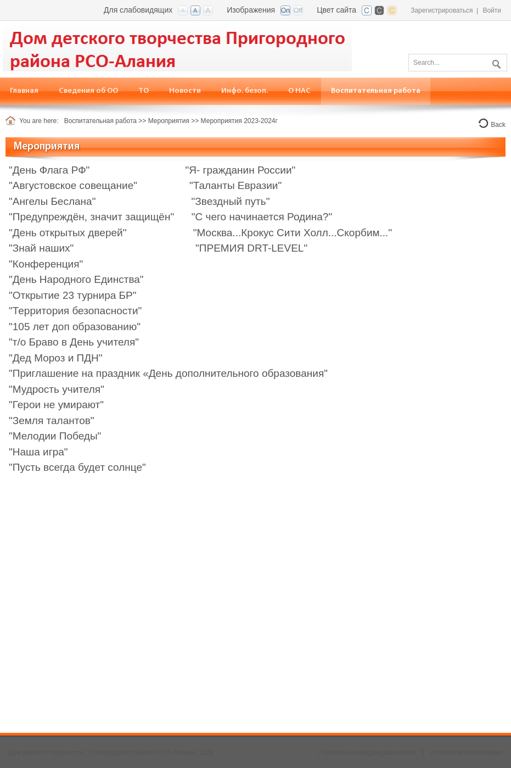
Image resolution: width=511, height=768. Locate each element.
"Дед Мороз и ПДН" (56, 358)
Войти (491, 10)
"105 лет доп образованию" (75, 326)
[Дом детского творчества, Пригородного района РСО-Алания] (177, 48)
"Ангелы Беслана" (52, 201)
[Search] (457, 62)
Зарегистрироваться (442, 10)
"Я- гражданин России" (241, 170)
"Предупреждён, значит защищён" (91, 216)
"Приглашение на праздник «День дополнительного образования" (168, 373)
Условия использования (466, 752)
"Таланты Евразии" (234, 185)
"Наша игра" (38, 452)
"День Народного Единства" (76, 279)
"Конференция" (46, 264)
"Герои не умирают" (56, 404)
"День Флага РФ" (49, 170)
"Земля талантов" (51, 420)
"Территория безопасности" (75, 310)
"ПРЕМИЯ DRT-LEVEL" (251, 248)
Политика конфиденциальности (366, 752)
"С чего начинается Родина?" (262, 216)
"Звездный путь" (231, 201)
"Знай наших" (41, 248)
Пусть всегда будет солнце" (79, 467)
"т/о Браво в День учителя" (74, 342)
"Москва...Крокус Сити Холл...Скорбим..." (292, 232)
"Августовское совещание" (73, 185)
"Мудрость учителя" (56, 389)
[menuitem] (88, 91)
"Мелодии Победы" (55, 436)
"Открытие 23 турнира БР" (73, 295)
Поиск (495, 62)
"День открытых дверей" (67, 232)
